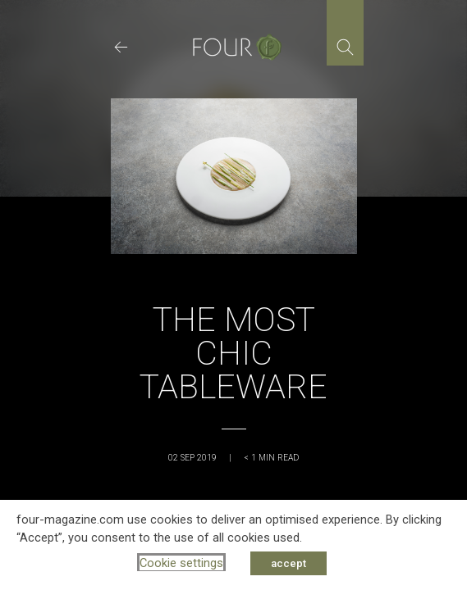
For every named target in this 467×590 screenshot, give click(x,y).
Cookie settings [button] (181, 563)
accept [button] (288, 563)
